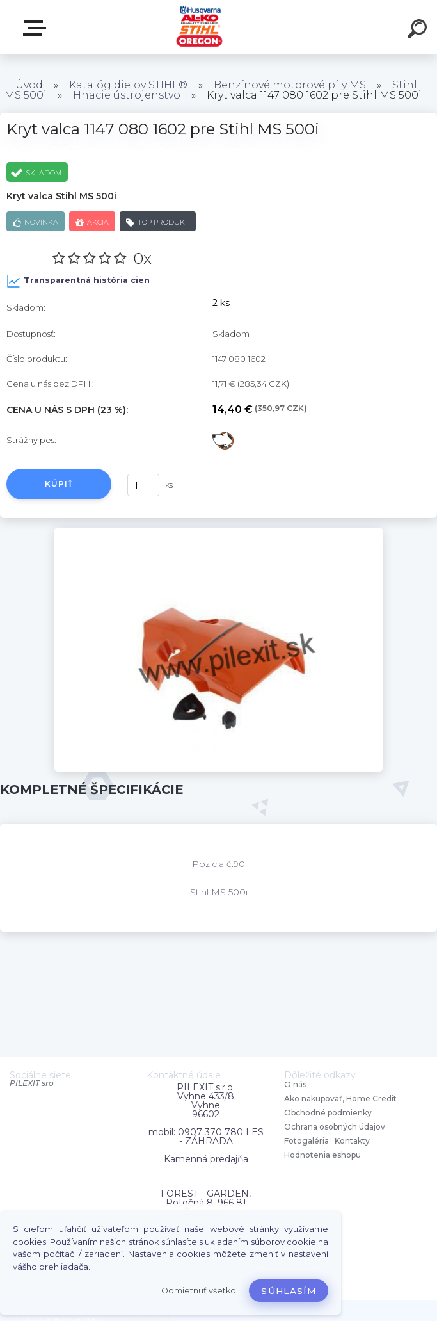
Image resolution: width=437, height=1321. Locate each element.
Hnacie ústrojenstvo (126, 95)
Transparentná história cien (78, 281)
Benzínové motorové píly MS (290, 85)
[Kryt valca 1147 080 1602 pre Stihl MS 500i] (218, 532)
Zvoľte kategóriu (37, 28)
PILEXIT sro (32, 1083)
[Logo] (199, 27)
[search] (419, 30)
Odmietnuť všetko (198, 1290)
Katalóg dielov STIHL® (128, 85)
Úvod (29, 85)
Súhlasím (288, 1291)
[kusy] (143, 485)
